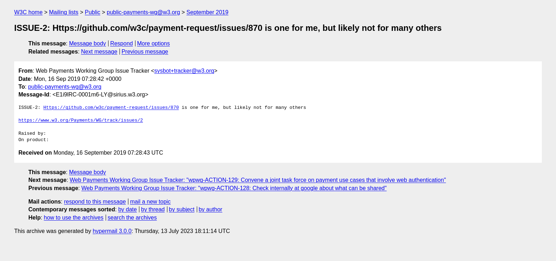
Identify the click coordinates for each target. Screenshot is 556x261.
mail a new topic (150, 202)
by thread (153, 209)
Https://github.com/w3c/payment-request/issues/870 (111, 108)
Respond (121, 43)
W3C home (28, 12)
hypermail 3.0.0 (112, 231)
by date (127, 209)
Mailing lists (63, 12)
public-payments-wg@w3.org (143, 12)
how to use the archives (74, 218)
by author (210, 209)
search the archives (132, 218)
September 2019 (207, 12)
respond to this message (95, 202)
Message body (87, 43)
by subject (181, 209)
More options (153, 43)
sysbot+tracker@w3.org (184, 71)
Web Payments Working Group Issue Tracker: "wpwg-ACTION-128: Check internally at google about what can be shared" (234, 188)
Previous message (145, 52)
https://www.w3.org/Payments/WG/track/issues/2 (80, 120)
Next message (99, 52)
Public (92, 12)
